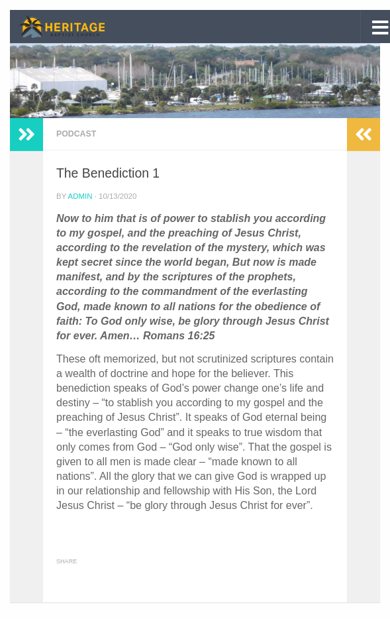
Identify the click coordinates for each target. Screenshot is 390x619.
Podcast (76, 134)
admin (80, 196)
